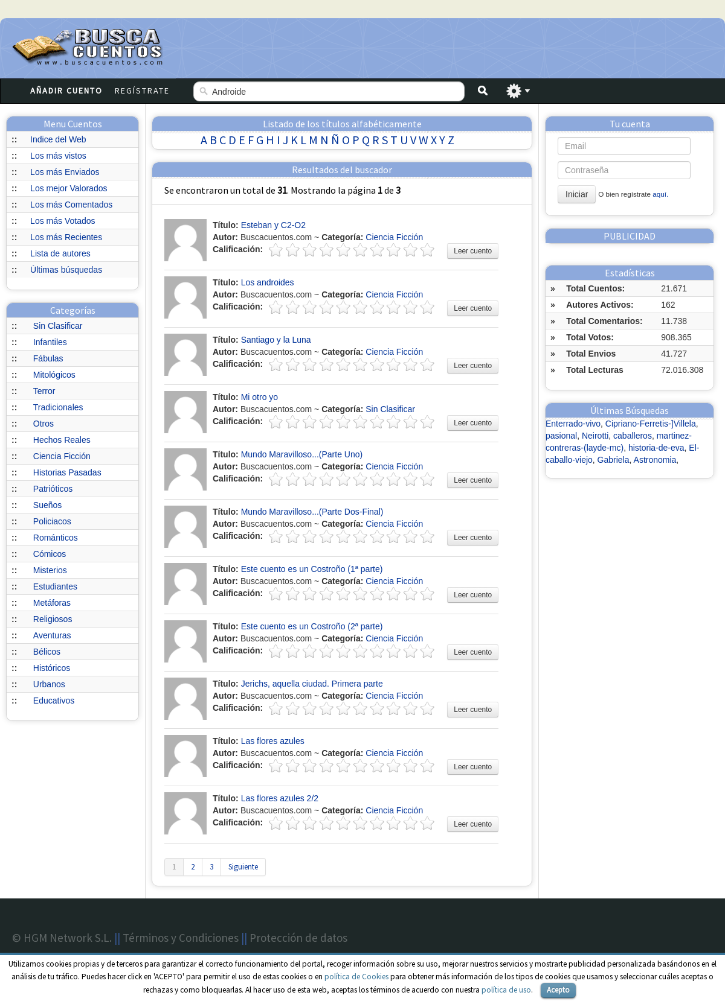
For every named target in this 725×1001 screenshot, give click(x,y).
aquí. (660, 194)
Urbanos (49, 684)
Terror (44, 391)
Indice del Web (58, 139)
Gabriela (614, 460)
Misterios (50, 570)
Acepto (558, 990)
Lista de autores (60, 253)
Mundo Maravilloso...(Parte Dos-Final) (312, 511)
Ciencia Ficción (62, 456)
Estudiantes (55, 586)
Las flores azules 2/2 (279, 798)
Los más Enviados (64, 172)
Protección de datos (298, 937)
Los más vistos (58, 155)
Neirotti (595, 435)
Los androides (267, 282)
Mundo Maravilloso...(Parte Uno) (302, 454)
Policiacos (52, 521)
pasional (561, 435)
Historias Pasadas (67, 472)
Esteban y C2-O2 (273, 225)
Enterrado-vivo (573, 423)
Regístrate (142, 90)
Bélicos (46, 651)
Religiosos (52, 619)
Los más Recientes (66, 237)
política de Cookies (356, 976)
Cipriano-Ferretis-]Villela (650, 423)
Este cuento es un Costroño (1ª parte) (312, 569)
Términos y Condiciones (181, 937)
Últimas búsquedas (66, 270)
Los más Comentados (71, 204)
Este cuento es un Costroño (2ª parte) (312, 626)
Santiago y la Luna (276, 340)
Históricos (51, 668)
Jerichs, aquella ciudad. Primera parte (312, 683)
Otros (43, 423)
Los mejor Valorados (68, 188)
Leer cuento (473, 251)
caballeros (632, 435)
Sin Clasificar (58, 326)
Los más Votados (62, 221)
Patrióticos (52, 489)
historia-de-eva (656, 448)
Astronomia (655, 460)
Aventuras (52, 635)
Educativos (53, 700)
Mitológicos (54, 375)
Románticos (55, 537)
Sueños (47, 505)
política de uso (506, 990)
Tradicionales (58, 407)
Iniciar (577, 194)
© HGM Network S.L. (62, 937)
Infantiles (50, 342)
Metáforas (52, 603)
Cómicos (49, 554)
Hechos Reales (62, 440)
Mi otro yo (259, 397)
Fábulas (48, 358)
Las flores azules (272, 741)
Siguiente (243, 867)
